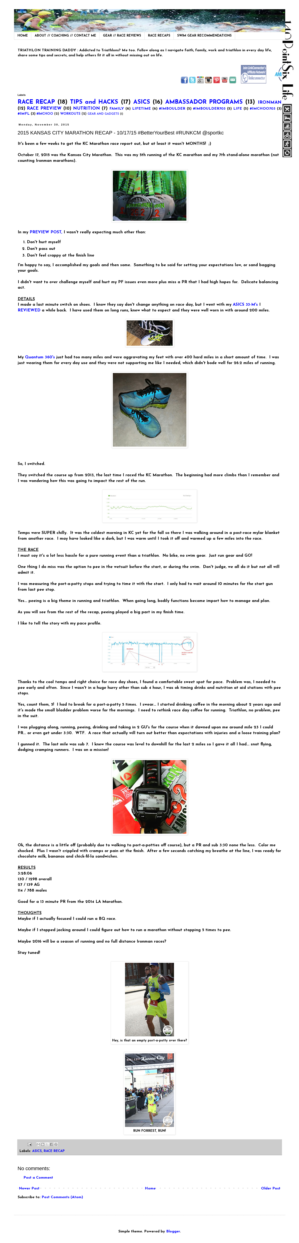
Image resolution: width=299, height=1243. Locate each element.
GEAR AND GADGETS (103, 113)
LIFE (237, 109)
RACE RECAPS (159, 35)
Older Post (270, 1188)
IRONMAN (270, 102)
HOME (22, 35)
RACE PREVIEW (44, 108)
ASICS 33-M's (245, 305)
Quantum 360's (40, 357)
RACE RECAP (36, 102)
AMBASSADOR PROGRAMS (204, 102)
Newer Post (29, 1188)
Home (150, 1188)
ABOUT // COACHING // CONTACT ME (65, 35)
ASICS (141, 102)
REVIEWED (29, 310)
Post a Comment (38, 1178)
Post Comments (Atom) (62, 1197)
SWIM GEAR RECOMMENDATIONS (204, 35)
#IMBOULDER (172, 109)
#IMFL (24, 114)
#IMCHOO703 (262, 109)
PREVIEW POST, (46, 232)
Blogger (173, 1231)
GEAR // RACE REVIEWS (122, 35)
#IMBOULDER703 (209, 109)
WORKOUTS (70, 114)
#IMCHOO (45, 114)
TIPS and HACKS (94, 102)
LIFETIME (141, 109)
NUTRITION (86, 108)
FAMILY (116, 109)
